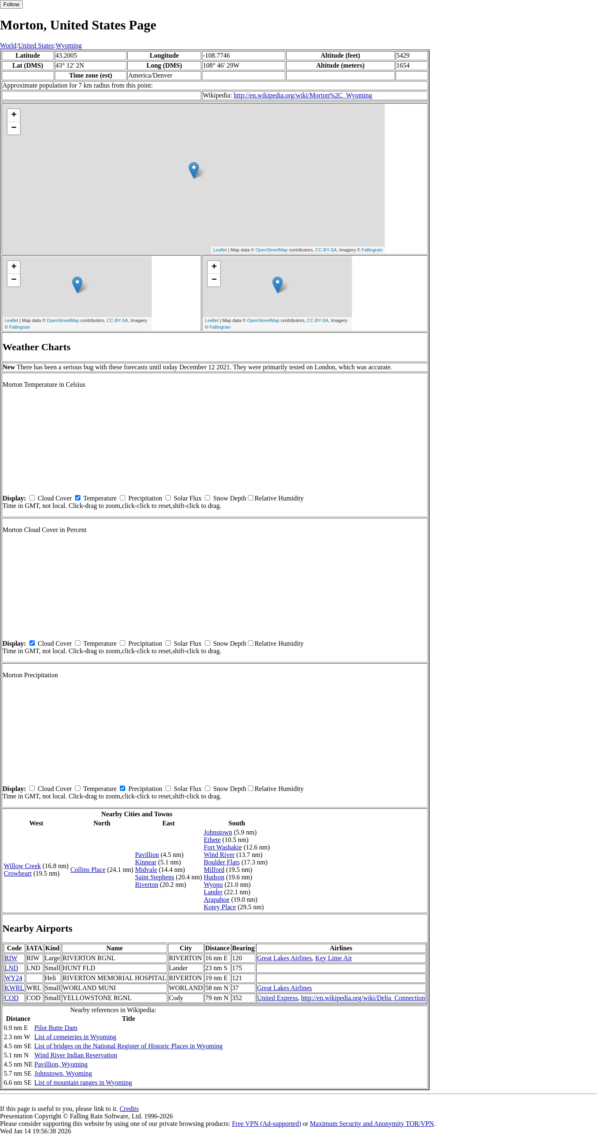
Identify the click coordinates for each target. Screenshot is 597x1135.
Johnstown (218, 832)
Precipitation (145, 498)
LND (11, 967)
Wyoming (69, 45)
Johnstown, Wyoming (63, 1073)
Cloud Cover (55, 498)
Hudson (214, 877)
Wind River (219, 854)
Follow (11, 4)
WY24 (13, 977)
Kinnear (146, 862)
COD (12, 997)
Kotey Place (220, 906)
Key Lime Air (333, 958)
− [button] (14, 128)
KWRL (14, 987)
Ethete (212, 839)
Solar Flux (187, 498)
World (8, 45)
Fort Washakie (223, 847)
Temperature (100, 498)
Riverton (146, 884)
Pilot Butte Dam (56, 1027)
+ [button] (14, 115)
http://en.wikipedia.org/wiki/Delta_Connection (363, 997)
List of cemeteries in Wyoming (75, 1036)
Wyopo (213, 884)
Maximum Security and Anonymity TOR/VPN (372, 1123)
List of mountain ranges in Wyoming (83, 1082)
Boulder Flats (222, 862)
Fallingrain (372, 249)
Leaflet (220, 249)
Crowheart (18, 873)
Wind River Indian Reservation (75, 1055)
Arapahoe (216, 899)
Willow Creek (22, 865)
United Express (277, 997)
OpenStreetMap (271, 249)
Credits (128, 1108)
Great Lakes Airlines (284, 958)
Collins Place (88, 869)
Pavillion (147, 854)
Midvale (146, 869)
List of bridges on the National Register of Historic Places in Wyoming (128, 1046)
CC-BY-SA (326, 249)
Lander (213, 892)
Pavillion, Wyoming (61, 1064)
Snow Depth (229, 498)
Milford (214, 869)
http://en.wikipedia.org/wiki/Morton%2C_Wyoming (303, 95)
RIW (11, 958)
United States (36, 45)
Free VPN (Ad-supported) (266, 1123)
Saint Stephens (155, 877)
